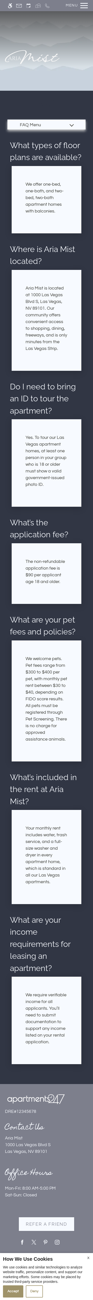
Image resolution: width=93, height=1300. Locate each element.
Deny (34, 1291)
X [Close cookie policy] (88, 1258)
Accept (13, 1291)
